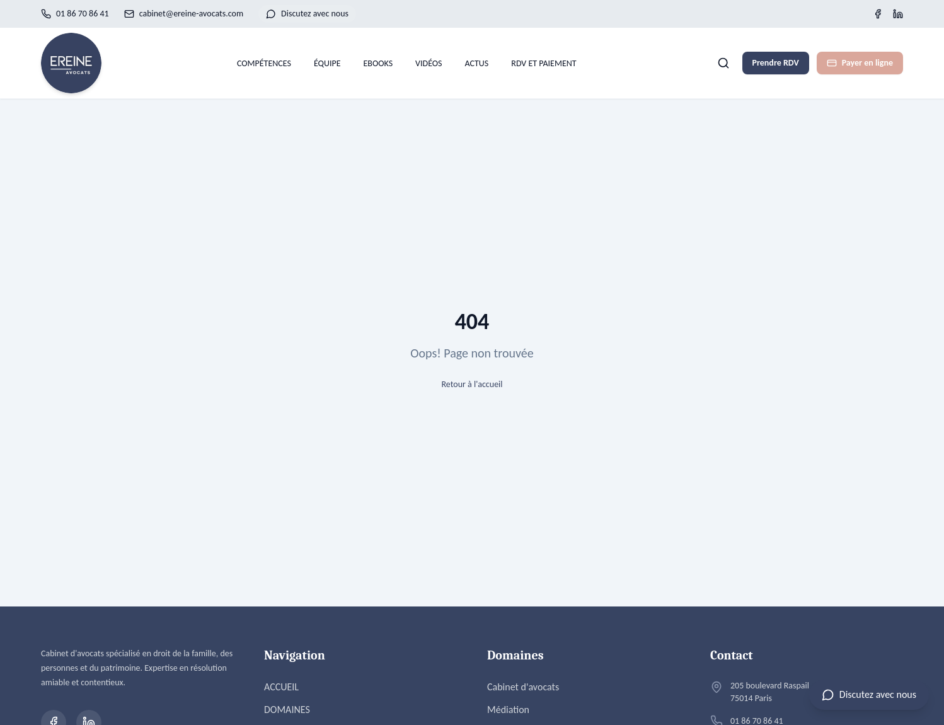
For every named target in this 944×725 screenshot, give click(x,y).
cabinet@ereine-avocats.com (183, 13)
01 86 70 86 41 (75, 13)
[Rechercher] (723, 63)
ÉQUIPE (327, 63)
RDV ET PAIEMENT (543, 63)
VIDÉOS (428, 63)
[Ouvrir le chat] (869, 695)
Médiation (508, 710)
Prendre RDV (775, 62)
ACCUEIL (281, 687)
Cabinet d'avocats (523, 687)
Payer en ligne (860, 62)
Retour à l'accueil (471, 384)
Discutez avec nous (307, 13)
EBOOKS (378, 63)
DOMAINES (287, 710)
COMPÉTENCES (264, 63)
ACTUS (477, 63)
